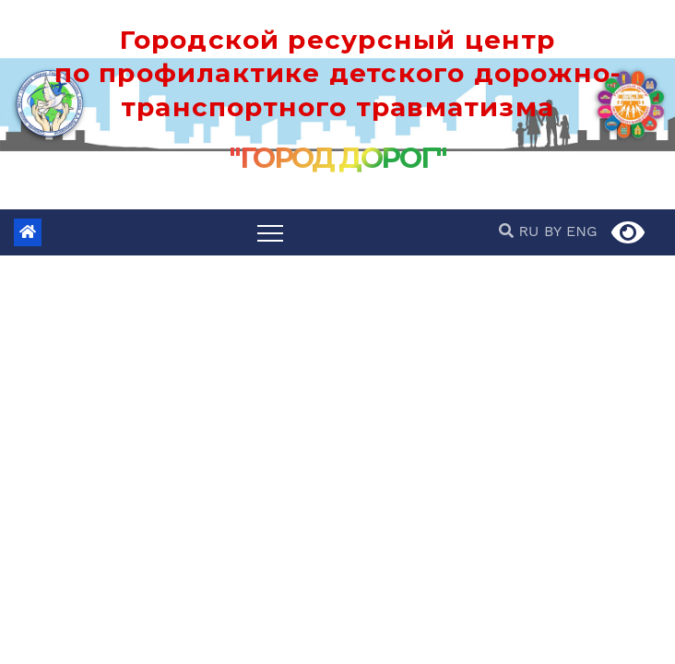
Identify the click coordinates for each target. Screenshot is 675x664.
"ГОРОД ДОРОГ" (337, 158)
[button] (508, 231)
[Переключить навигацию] (270, 232)
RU (528, 231)
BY (553, 231)
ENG (582, 231)
